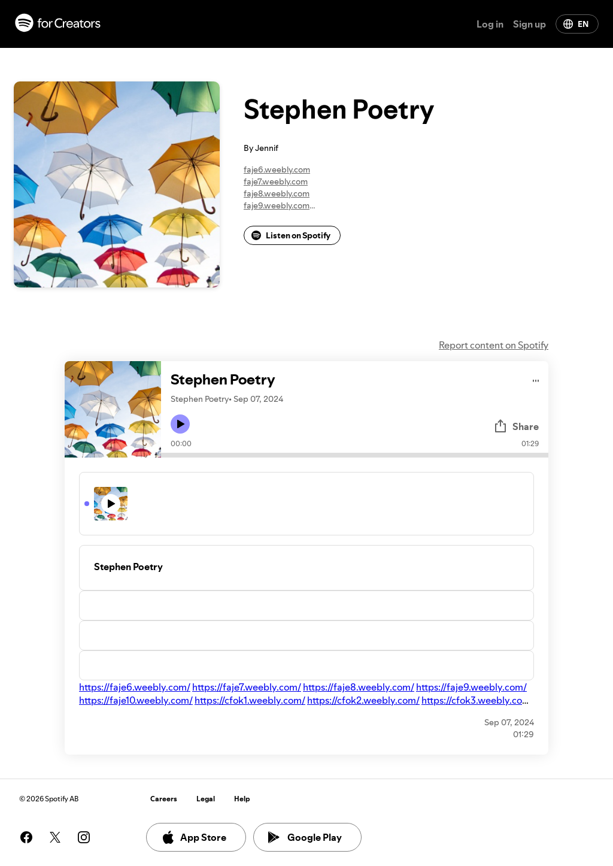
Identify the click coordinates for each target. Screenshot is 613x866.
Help (242, 799)
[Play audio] (536, 379)
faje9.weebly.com (276, 205)
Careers (163, 799)
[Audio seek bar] (354, 455)
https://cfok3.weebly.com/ (477, 700)
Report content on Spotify (493, 345)
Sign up (529, 24)
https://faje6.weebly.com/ (134, 687)
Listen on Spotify (290, 235)
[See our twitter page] (55, 837)
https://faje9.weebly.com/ (471, 687)
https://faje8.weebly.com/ (358, 687)
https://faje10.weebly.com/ (136, 700)
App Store (193, 837)
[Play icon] (180, 424)
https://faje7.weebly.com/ (246, 687)
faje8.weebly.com (276, 193)
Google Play (305, 837)
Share (516, 426)
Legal (205, 799)
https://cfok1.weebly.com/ (250, 700)
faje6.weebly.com (277, 169)
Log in (490, 24)
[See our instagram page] (84, 837)
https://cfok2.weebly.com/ (363, 700)
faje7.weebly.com (276, 181)
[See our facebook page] (26, 837)
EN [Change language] (575, 24)
